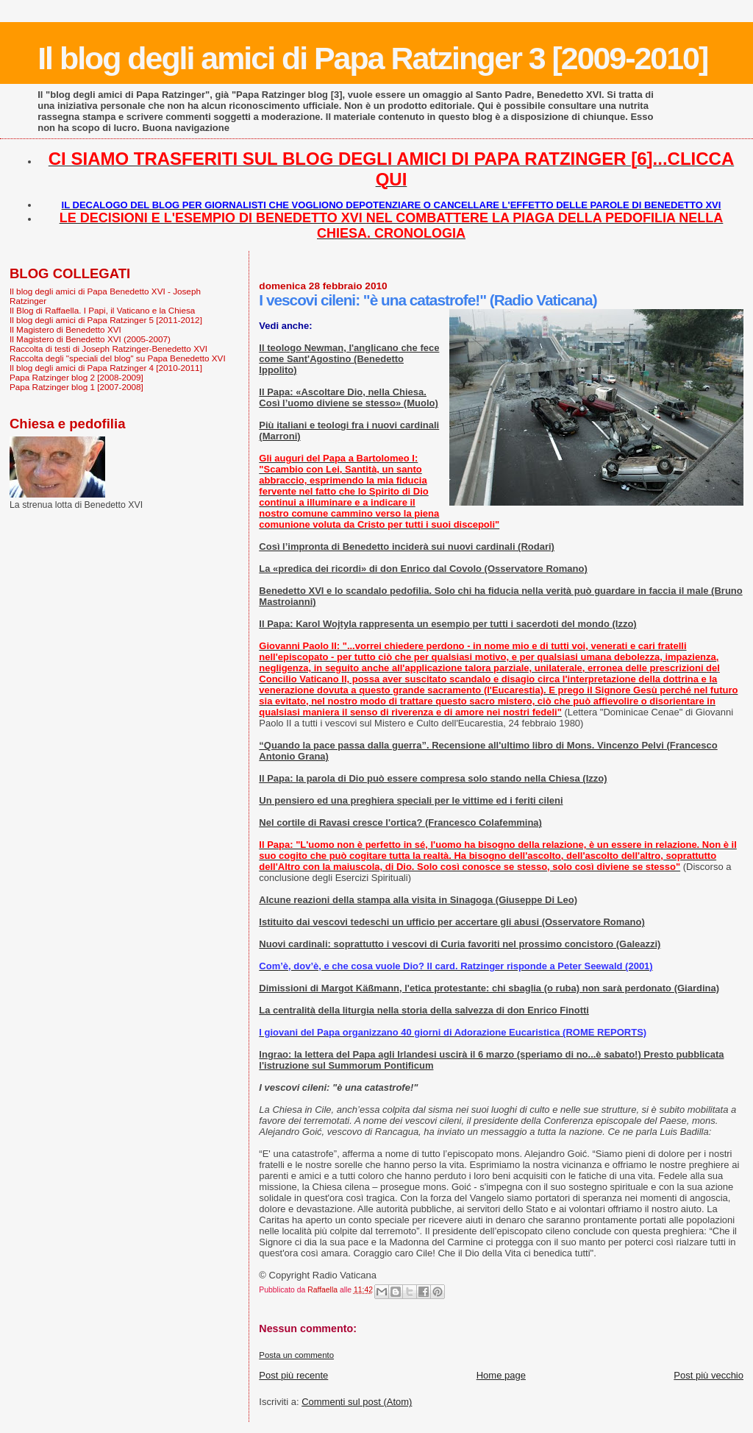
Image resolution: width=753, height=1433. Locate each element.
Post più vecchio (708, 1375)
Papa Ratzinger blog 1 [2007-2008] (76, 387)
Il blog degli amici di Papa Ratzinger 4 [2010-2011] (106, 367)
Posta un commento (296, 1355)
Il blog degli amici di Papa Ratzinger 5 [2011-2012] (106, 320)
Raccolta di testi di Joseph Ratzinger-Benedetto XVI (108, 348)
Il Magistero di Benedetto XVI (65, 329)
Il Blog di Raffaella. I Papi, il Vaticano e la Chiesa (102, 310)
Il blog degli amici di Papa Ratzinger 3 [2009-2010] (372, 58)
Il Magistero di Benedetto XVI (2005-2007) (90, 339)
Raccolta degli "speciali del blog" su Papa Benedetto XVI (118, 358)
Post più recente (293, 1375)
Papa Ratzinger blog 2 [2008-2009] (76, 377)
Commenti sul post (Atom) (356, 1401)
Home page (501, 1375)
